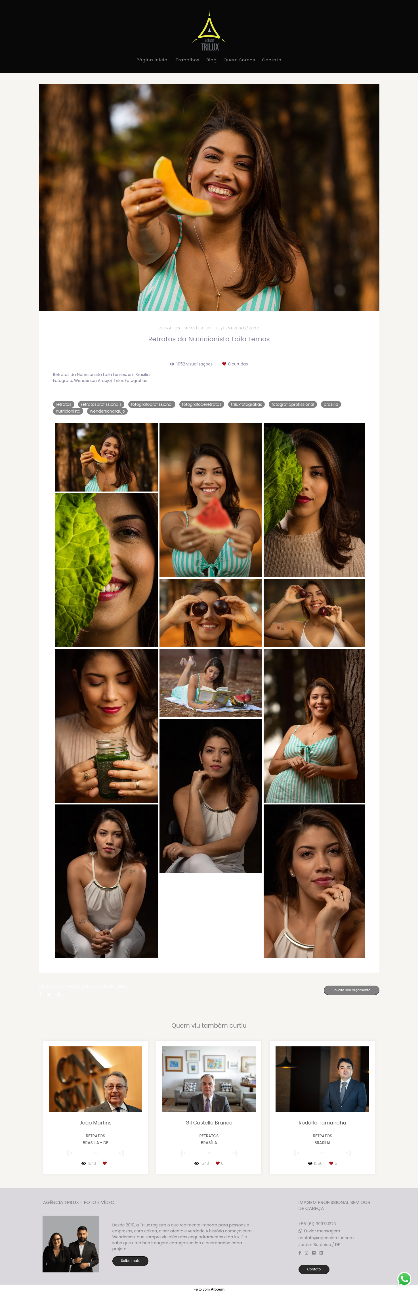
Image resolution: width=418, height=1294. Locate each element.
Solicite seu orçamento (352, 990)
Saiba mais (130, 1261)
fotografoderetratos (202, 404)
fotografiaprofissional (293, 404)
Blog (211, 60)
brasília (331, 404)
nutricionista (68, 411)
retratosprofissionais (101, 404)
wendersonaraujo (107, 411)
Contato (271, 60)
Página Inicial (152, 60)
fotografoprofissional (152, 404)
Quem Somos (239, 60)
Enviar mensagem (322, 1231)
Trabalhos (187, 60)
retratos (64, 404)
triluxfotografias (246, 404)
